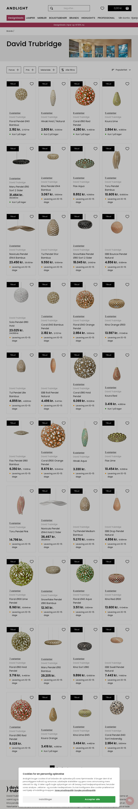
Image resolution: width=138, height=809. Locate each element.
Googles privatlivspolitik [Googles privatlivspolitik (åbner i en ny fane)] (85, 790)
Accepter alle (92, 799)
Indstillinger (45, 799)
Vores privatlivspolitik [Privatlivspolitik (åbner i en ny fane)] (64, 790)
